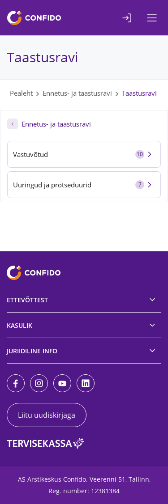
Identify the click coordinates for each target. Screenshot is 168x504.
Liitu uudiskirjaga (46, 415)
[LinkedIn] (86, 383)
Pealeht (21, 93)
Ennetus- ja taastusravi (77, 93)
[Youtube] (62, 383)
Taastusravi (139, 93)
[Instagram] (39, 383)
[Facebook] (16, 383)
